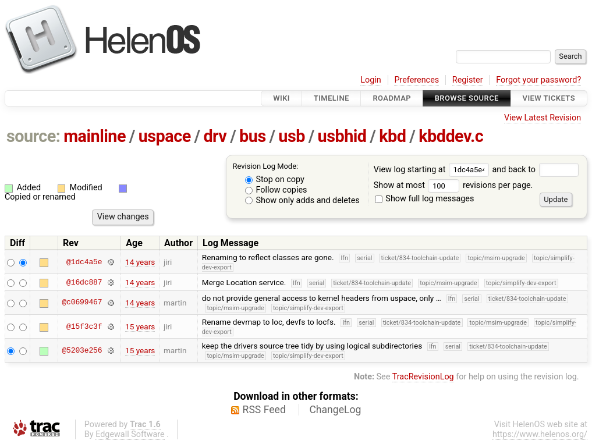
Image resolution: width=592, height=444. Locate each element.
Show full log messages (424, 199)
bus (252, 136)
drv (214, 136)
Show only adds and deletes (302, 200)
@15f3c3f (84, 326)
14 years (140, 262)
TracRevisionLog (423, 377)
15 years (140, 326)
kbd (392, 136)
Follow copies (276, 190)
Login (370, 80)
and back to (535, 170)
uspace (165, 136)
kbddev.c (451, 136)
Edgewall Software (130, 434)
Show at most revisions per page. (453, 185)
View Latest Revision (542, 118)
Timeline (331, 98)
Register (467, 80)
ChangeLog (335, 409)
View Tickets (549, 98)
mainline (94, 136)
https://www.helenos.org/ (539, 434)
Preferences (416, 80)
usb (291, 136)
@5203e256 (82, 350)
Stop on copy (274, 179)
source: (33, 136)
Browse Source (467, 98)
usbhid (342, 136)
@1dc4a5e (84, 262)
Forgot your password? (538, 80)
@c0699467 (82, 302)
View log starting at (433, 170)
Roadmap (392, 98)
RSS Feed (264, 409)
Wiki (281, 98)
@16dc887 (84, 282)
